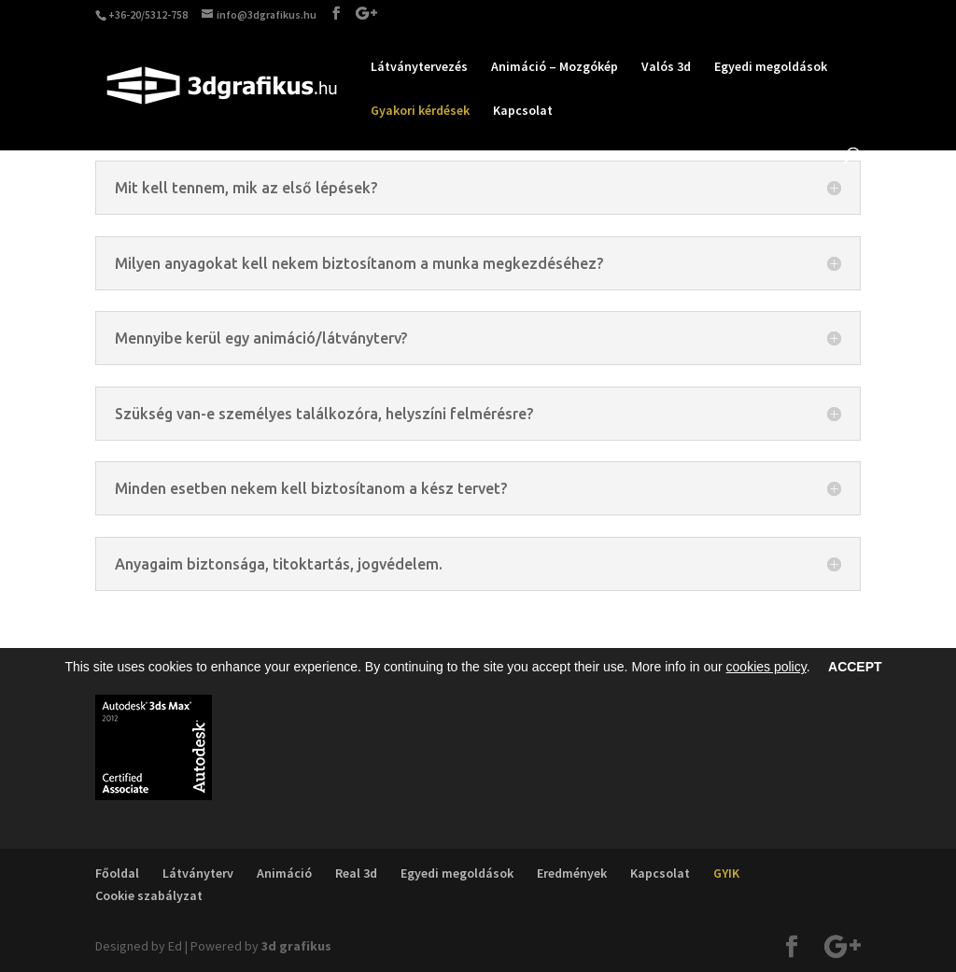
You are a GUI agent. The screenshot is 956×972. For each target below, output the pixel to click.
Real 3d (356, 873)
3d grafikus (296, 945)
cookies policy (766, 666)
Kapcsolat (523, 111)
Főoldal (117, 873)
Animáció (284, 873)
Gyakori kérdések (420, 111)
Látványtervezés (419, 67)
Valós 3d (666, 67)
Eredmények (572, 873)
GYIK (726, 873)
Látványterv (197, 873)
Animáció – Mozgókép (554, 67)
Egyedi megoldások (770, 67)
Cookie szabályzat (149, 895)
